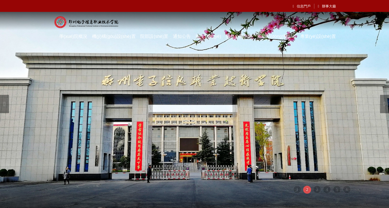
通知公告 (182, 36)
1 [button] (297, 189)
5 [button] (337, 189)
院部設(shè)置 (154, 36)
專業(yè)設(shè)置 (318, 36)
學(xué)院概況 (73, 36)
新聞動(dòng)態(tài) (276, 36)
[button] (4, 104)
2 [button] (307, 189)
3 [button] (317, 189)
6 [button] (347, 189)
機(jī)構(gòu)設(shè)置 (114, 36)
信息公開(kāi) (239, 36)
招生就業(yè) (208, 36)
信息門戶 (302, 6)
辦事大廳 (327, 6)
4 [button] (327, 189)
